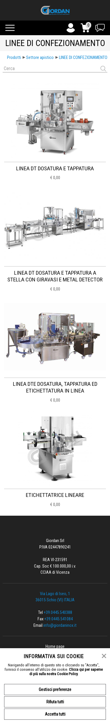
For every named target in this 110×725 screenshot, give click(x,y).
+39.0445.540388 (58, 612)
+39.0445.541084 (58, 619)
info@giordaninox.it (60, 625)
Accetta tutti (55, 714)
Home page (55, 646)
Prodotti (14, 57)
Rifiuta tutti (55, 701)
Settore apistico (40, 57)
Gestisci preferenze (55, 689)
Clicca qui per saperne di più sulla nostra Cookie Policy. (66, 671)
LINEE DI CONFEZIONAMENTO (83, 57)
